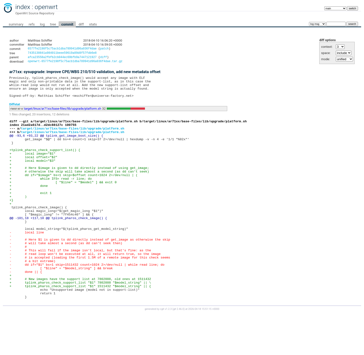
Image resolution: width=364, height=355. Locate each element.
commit (67, 24)
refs (32, 24)
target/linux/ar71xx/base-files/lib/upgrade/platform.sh (62, 114)
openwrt (46, 7)
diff (81, 24)
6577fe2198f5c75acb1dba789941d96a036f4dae (62, 49)
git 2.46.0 (178, 350)
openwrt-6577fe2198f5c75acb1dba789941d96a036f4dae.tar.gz (75, 63)
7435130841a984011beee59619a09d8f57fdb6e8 (62, 54)
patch (104, 49)
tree (53, 24)
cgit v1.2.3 (166, 350)
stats (93, 24)
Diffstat (14, 110)
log (42, 24)
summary (16, 24)
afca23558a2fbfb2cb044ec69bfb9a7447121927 (62, 58)
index (22, 7)
